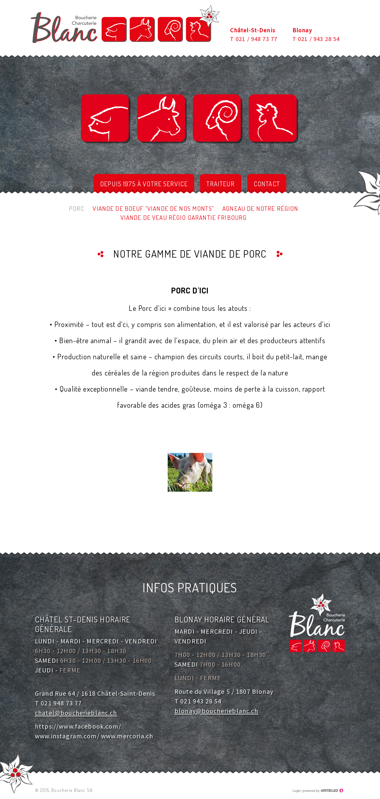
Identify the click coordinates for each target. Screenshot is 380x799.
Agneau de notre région (260, 208)
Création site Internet (322, 790)
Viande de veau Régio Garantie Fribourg (184, 217)
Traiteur (220, 183)
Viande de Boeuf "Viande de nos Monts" (153, 208)
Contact (267, 183)
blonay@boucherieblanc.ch (216, 711)
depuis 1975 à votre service (144, 183)
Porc (77, 208)
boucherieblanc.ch (125, 24)
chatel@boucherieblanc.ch (76, 713)
